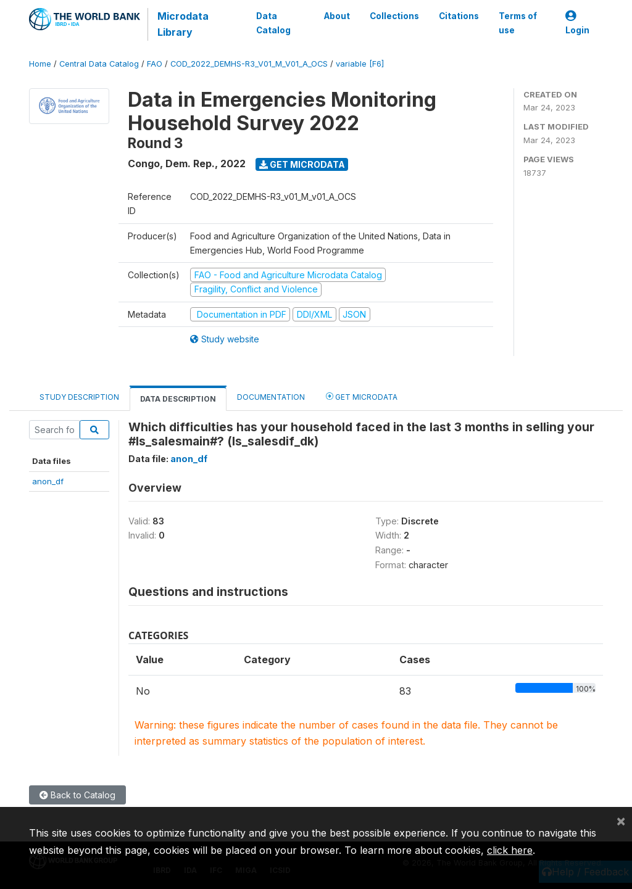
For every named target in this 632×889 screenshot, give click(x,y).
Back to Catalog (77, 795)
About (337, 16)
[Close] (621, 820)
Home (40, 63)
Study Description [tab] (79, 397)
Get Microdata (302, 164)
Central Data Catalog (99, 63)
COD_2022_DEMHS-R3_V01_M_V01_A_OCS (249, 63)
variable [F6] (360, 63)
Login (577, 23)
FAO (154, 63)
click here (510, 850)
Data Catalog (273, 23)
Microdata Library (183, 24)
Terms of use (518, 23)
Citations (459, 16)
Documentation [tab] (271, 397)
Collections (394, 16)
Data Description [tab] (178, 398)
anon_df (48, 481)
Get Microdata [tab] (361, 396)
